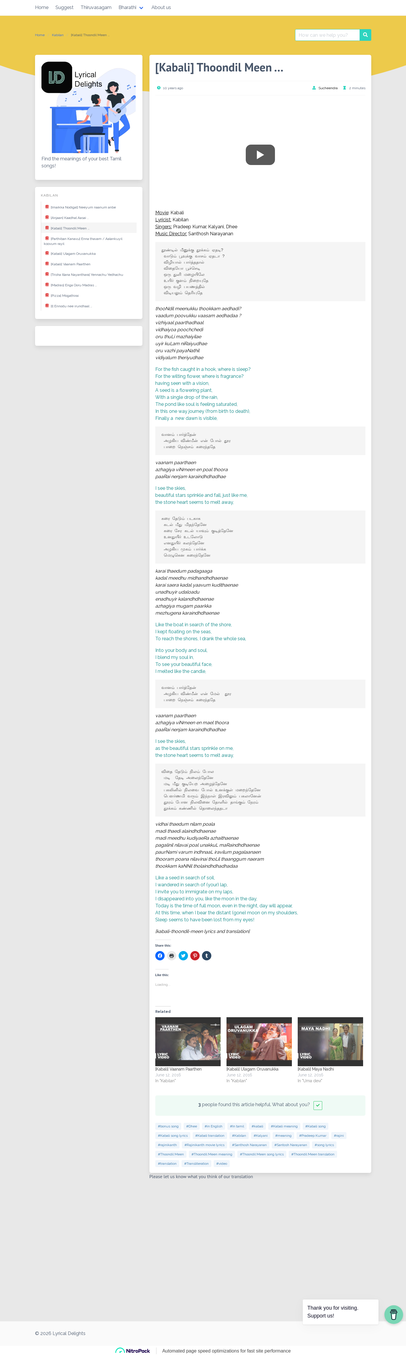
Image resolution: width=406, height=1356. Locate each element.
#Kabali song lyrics (173, 1136)
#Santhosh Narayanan (249, 1145)
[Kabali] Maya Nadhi (316, 1069)
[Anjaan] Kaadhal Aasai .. (66, 217)
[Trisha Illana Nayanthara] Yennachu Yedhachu (83, 274)
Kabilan (58, 35)
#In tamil (237, 1126)
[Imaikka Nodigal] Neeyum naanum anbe (80, 206)
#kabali (257, 1126)
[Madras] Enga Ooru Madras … (70, 284)
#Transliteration (196, 1164)
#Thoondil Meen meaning (211, 1154)
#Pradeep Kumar (312, 1136)
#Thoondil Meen (171, 1154)
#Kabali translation (209, 1136)
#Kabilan (239, 1136)
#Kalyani (261, 1136)
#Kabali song (315, 1126)
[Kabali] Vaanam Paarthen (67, 263)
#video (221, 1164)
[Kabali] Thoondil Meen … (67, 227)
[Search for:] (327, 35)
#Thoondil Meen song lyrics (262, 1154)
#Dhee (191, 1126)
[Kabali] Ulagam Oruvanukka (70, 253)
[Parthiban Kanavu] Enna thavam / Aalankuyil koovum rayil (83, 240)
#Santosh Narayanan (290, 1145)
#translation (167, 1164)
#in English (213, 1126)
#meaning (283, 1136)
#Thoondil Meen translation (312, 1154)
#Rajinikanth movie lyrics (204, 1145)
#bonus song (168, 1126)
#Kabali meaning (284, 1126)
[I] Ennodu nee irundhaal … (68, 305)
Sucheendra (328, 88)
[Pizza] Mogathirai (61, 295)
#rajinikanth (167, 1145)
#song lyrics (324, 1145)
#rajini (339, 1136)
